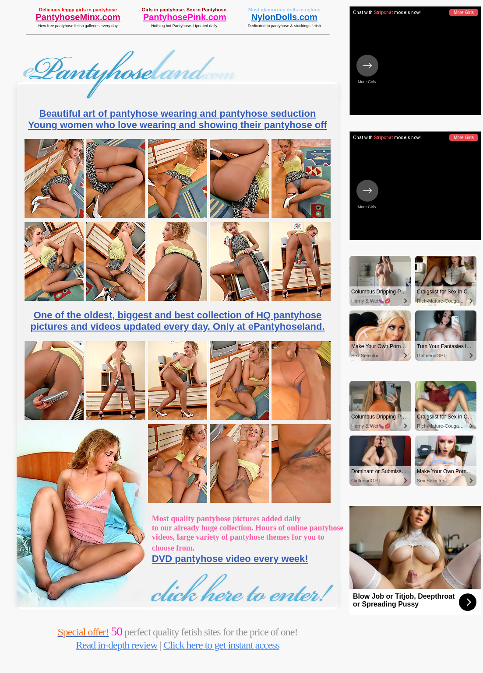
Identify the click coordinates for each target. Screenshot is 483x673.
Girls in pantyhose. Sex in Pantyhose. (185, 9)
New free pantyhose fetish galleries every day (78, 26)
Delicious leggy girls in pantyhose (78, 9)
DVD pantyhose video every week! (230, 558)
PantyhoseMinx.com (77, 17)
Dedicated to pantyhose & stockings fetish (284, 26)
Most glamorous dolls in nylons (284, 9)
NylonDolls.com (284, 17)
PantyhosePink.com (184, 17)
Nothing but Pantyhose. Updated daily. (184, 26)
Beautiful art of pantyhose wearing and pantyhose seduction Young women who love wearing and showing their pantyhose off (177, 119)
